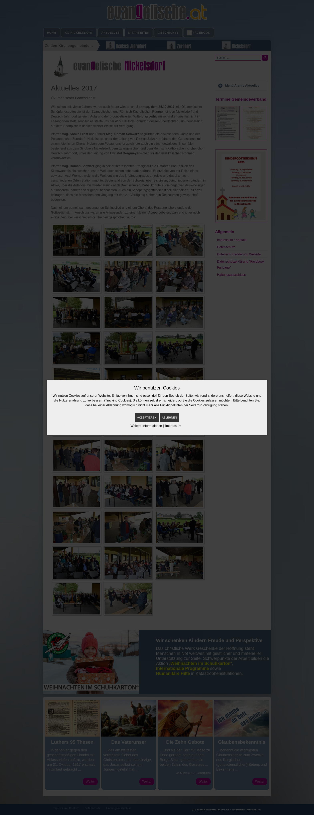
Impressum (173, 426)
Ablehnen (169, 417)
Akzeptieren (146, 417)
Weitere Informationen (146, 426)
